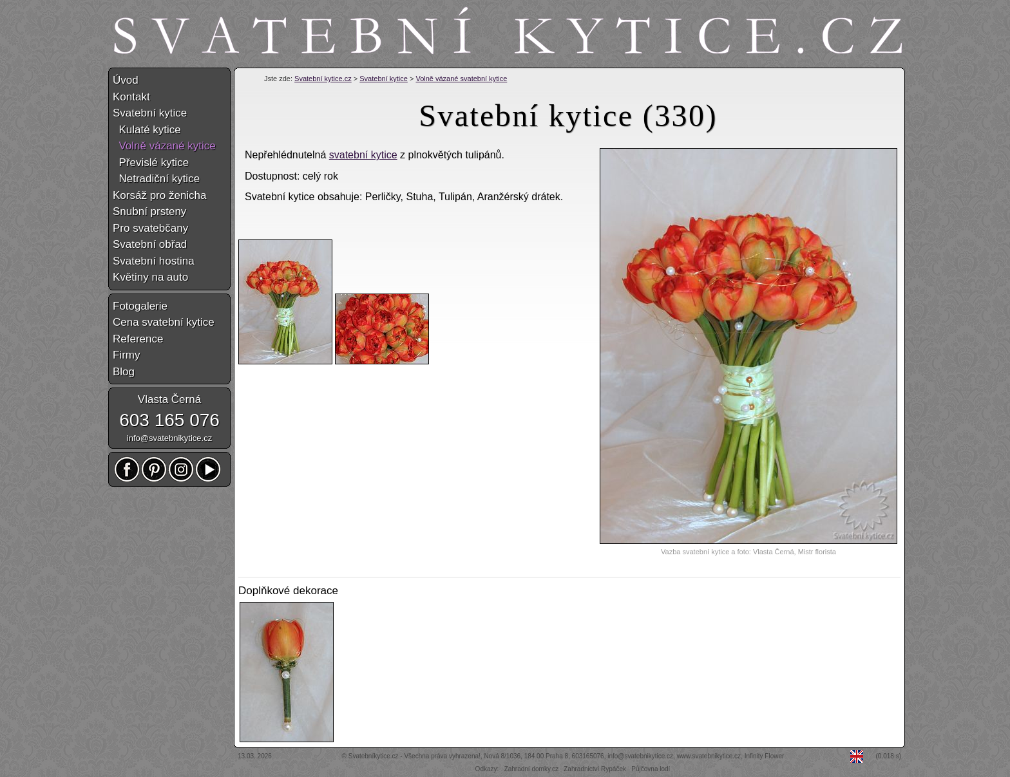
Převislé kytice (151, 162)
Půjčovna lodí (650, 768)
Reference (138, 339)
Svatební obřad (150, 244)
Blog (124, 372)
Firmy (126, 355)
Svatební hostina (154, 261)
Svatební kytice (383, 78)
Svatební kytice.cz (323, 78)
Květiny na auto (150, 277)
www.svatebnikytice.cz (709, 756)
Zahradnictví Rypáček (595, 768)
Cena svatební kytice (163, 322)
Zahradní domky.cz (531, 768)
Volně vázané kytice (164, 146)
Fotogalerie (140, 306)
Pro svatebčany (150, 228)
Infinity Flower (765, 756)
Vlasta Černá (169, 399)
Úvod (125, 80)
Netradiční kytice (156, 179)
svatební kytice (363, 154)
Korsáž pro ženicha (160, 195)
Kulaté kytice (147, 130)
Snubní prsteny (149, 211)
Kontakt (131, 97)
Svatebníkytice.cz (373, 756)
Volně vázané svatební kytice (461, 78)
